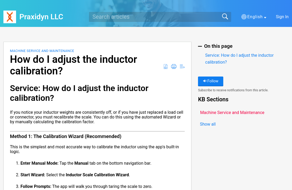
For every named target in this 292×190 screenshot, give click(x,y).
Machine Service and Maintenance (42, 51)
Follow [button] (211, 81)
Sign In (282, 16)
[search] (160, 17)
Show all (208, 124)
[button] (254, 17)
